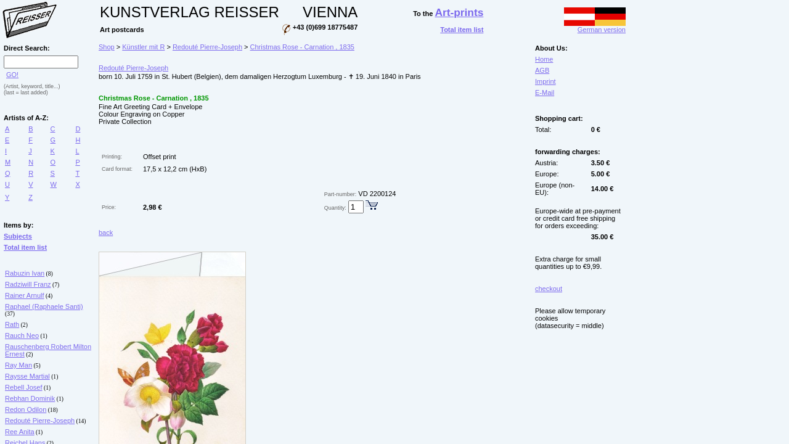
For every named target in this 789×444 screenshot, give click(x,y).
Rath (12, 324)
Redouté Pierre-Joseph (40, 420)
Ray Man (18, 365)
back (106, 232)
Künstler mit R (143, 47)
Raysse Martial (27, 376)
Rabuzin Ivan (24, 273)
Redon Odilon (25, 409)
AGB (542, 70)
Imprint (545, 81)
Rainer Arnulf (24, 295)
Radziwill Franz (28, 284)
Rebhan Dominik (30, 398)
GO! (12, 74)
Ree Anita (20, 431)
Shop (107, 47)
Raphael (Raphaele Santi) (44, 306)
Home (544, 59)
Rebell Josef (24, 387)
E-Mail (544, 92)
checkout (548, 288)
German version (595, 26)
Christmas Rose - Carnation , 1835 (302, 47)
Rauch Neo (22, 335)
